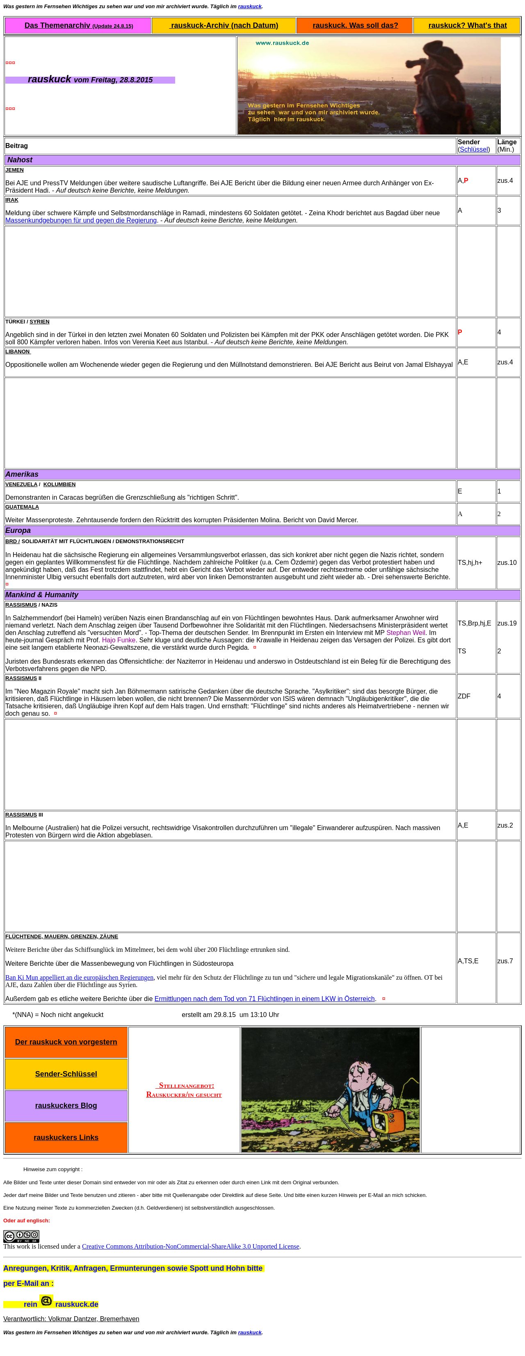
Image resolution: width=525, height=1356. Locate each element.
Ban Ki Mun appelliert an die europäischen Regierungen (79, 977)
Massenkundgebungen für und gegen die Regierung (81, 220)
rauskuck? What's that (468, 25)
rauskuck (250, 6)
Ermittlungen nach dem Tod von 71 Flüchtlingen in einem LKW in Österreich (265, 998)
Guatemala (22, 507)
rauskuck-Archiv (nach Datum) (223, 25)
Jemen (14, 170)
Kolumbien (59, 484)
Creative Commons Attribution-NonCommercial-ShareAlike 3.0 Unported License (190, 1246)
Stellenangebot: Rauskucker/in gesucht (183, 1090)
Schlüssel (474, 149)
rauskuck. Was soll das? (355, 25)
